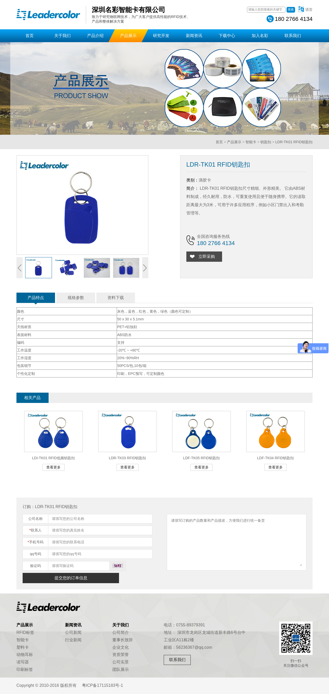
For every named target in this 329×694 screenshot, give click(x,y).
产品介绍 (95, 35)
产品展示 (128, 35)
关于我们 (62, 35)
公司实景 (120, 662)
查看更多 (53, 467)
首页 (29, 35)
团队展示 (120, 669)
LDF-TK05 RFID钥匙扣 (201, 458)
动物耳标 (24, 654)
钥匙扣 (265, 142)
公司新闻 (73, 632)
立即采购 (208, 256)
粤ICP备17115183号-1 (102, 685)
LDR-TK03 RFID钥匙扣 (127, 458)
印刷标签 (24, 669)
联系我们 (293, 35)
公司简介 (120, 632)
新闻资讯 (194, 35)
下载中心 (227, 35)
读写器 (22, 662)
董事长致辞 (122, 640)
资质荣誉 (120, 654)
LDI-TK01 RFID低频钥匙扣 (53, 458)
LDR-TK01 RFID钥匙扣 (294, 142)
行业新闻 (73, 640)
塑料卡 (22, 647)
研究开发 (161, 35)
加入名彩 (260, 35)
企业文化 (120, 647)
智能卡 (250, 142)
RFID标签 (25, 632)
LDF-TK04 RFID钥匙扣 (275, 458)
